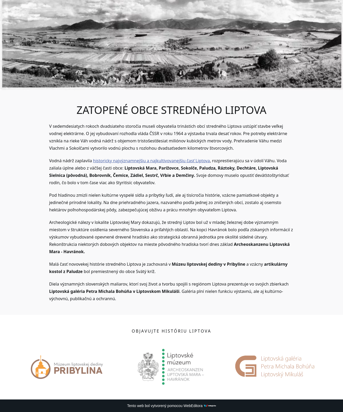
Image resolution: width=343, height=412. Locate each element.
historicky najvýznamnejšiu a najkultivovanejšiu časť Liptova (151, 161)
